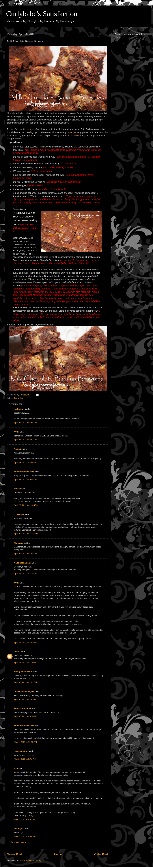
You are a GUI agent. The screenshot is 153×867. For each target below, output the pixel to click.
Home (58, 854)
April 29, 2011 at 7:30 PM (25, 662)
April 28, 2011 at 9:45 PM (25, 479)
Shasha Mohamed (23, 708)
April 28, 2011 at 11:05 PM (26, 505)
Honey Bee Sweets (23, 671)
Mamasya (18, 543)
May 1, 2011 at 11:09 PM (25, 742)
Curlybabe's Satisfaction (41, 14)
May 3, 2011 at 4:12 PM (24, 836)
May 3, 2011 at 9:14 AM (24, 819)
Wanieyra (18, 828)
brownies (72, 132)
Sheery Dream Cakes (24, 471)
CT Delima (19, 514)
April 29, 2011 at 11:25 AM (26, 534)
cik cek (17, 489)
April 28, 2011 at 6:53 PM (25, 439)
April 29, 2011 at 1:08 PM (25, 554)
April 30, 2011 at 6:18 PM (25, 716)
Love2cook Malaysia (24, 691)
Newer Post (14, 854)
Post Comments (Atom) (30, 861)
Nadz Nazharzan (22, 563)
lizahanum (19, 409)
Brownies (18, 398)
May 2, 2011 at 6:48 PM (24, 759)
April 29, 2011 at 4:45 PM (25, 642)
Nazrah (17, 449)
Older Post (101, 854)
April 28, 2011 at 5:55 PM (25, 423)
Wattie (17, 651)
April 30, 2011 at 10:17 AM (26, 682)
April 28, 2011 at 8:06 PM (25, 462)
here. (32, 129)
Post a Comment (18, 842)
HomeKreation (21, 751)
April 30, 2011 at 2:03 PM (25, 699)
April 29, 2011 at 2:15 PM (25, 573)
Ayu (16, 432)
